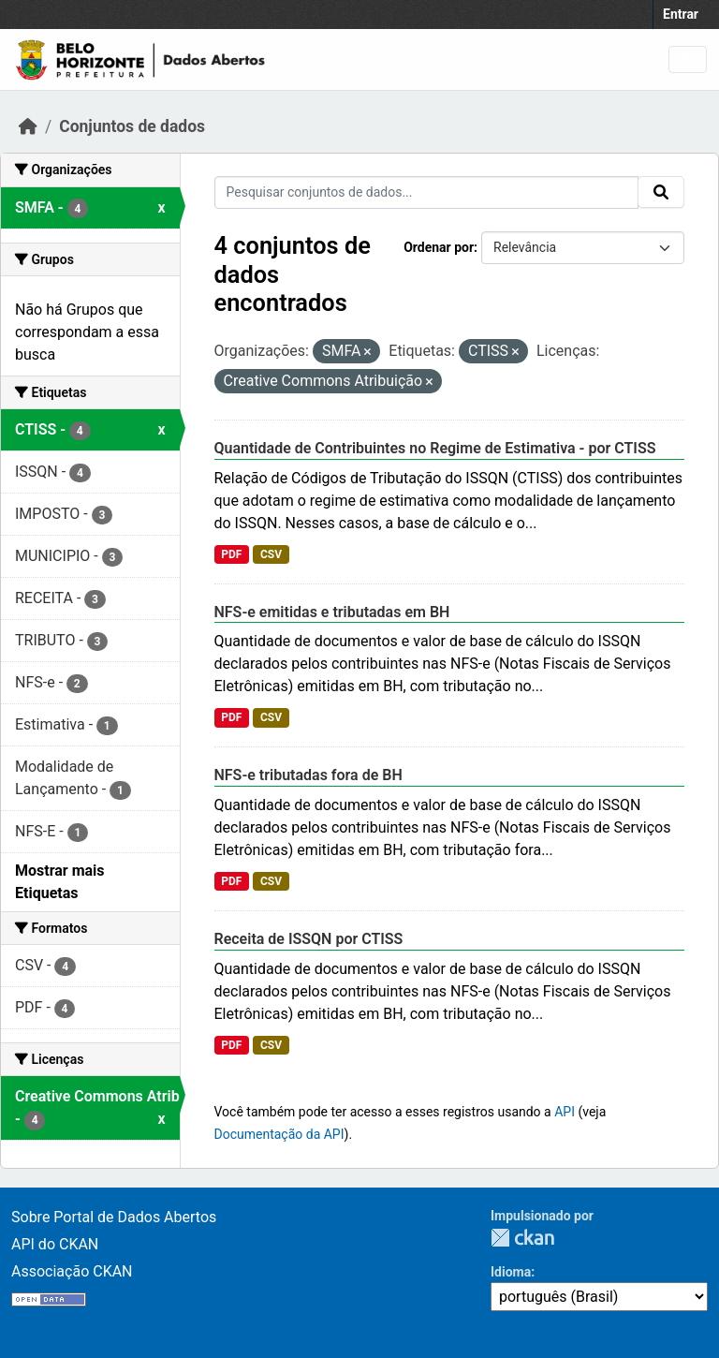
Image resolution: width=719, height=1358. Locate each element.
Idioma (511, 1271)
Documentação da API (279, 1134)
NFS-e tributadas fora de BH (308, 775)
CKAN (522, 1237)
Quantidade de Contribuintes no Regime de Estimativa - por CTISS (435, 448)
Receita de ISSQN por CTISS (309, 939)
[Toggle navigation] (687, 59)
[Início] (28, 126)
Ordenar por (439, 247)
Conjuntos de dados (132, 126)
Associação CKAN (72, 1271)
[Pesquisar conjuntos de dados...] (426, 192)
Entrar (680, 14)
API (564, 1111)
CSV (271, 554)
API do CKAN (54, 1244)
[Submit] (661, 192)
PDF (231, 554)
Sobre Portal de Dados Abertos (113, 1217)
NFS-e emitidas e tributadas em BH (332, 612)
